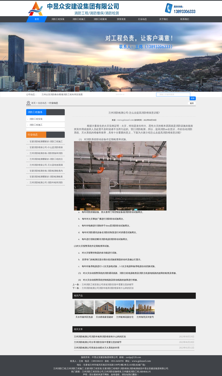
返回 (192, 103)
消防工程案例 (100, 19)
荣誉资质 (121, 19)
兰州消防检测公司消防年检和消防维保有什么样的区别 (107, 288)
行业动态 (142, 19)
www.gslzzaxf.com (125, 120)
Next (216, 55)
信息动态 (42, 103)
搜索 (193, 98)
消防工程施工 (79, 19)
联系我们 (184, 19)
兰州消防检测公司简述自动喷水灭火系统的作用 (96, 348)
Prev (2, 55)
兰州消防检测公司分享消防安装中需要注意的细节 (97, 342)
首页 (37, 19)
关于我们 (163, 19)
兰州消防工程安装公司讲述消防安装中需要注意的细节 (107, 284)
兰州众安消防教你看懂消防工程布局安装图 (62, 94)
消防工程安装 (57, 19)
